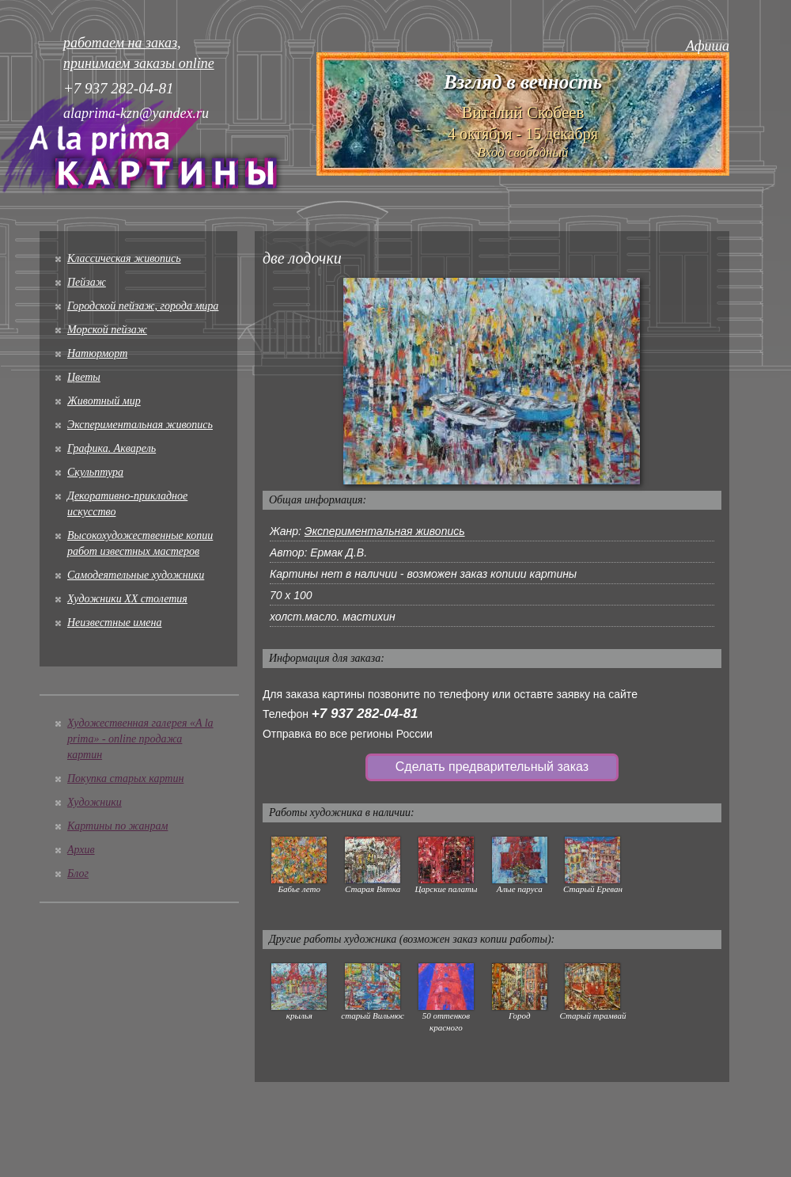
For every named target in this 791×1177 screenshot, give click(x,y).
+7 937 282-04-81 (365, 713)
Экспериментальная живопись (140, 425)
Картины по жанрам (117, 826)
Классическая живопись (124, 258)
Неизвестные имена (114, 622)
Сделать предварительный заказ (492, 766)
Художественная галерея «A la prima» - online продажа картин (140, 739)
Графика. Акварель (111, 448)
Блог (78, 873)
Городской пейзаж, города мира (142, 306)
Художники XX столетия (127, 599)
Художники (94, 802)
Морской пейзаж (107, 330)
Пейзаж (86, 282)
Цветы (83, 377)
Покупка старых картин (125, 778)
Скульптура (95, 472)
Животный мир (104, 401)
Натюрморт (97, 353)
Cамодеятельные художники (135, 575)
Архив (81, 850)
